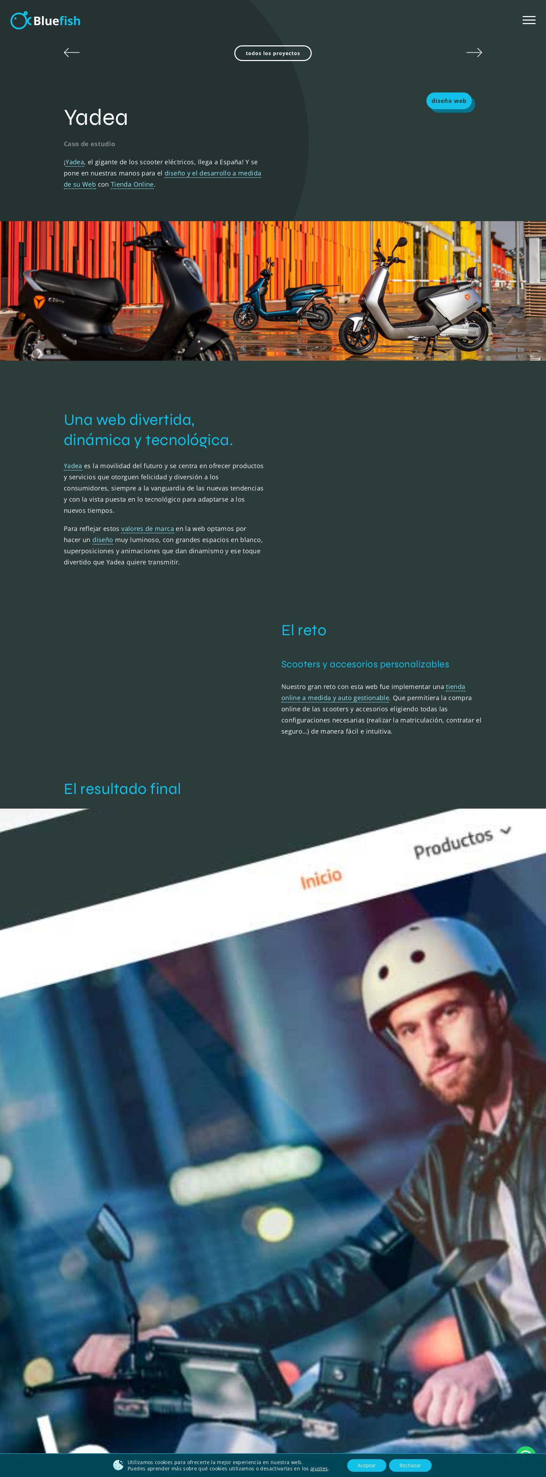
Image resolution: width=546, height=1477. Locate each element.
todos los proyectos (273, 53)
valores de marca (147, 528)
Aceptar (367, 1465)
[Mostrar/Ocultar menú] (529, 20)
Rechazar (410, 1465)
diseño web (449, 101)
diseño (102, 539)
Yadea (75, 162)
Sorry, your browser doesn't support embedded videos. (381, 518)
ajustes (319, 1468)
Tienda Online (132, 184)
